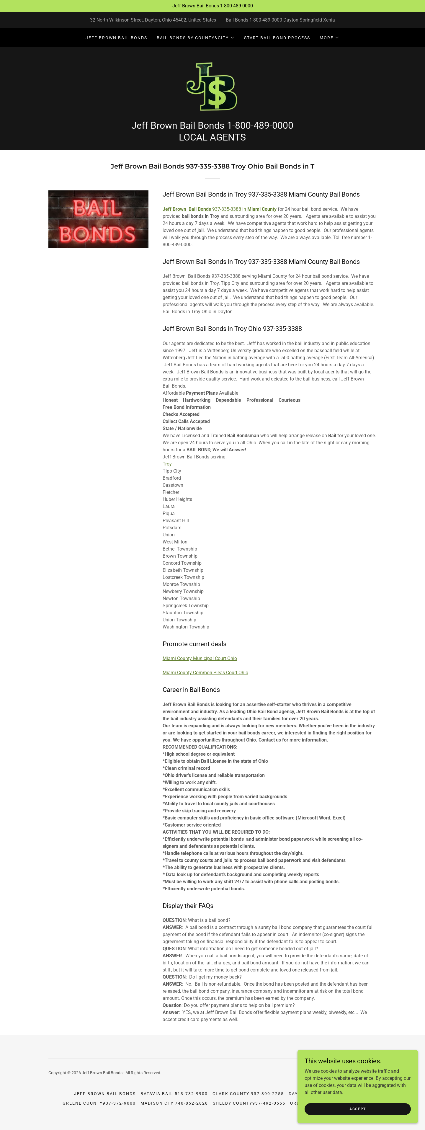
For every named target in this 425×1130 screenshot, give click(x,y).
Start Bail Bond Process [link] (277, 37)
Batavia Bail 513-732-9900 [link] (174, 1099)
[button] (196, 37)
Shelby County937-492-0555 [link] (249, 1108)
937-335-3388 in (220, 214)
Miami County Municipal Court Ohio (200, 664)
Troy (167, 469)
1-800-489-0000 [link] (265, 20)
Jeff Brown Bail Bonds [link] (116, 37)
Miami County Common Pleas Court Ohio (205, 678)
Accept (359, 1109)
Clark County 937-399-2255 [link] (248, 1099)
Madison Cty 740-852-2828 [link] (174, 1108)
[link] (212, 88)
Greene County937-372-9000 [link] (99, 1108)
